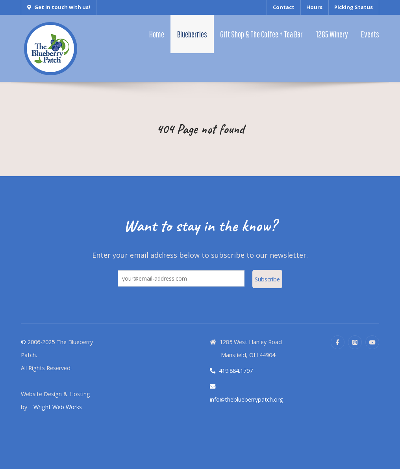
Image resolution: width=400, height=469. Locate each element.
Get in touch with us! (58, 7)
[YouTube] (372, 342)
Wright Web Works (57, 407)
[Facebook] (337, 342)
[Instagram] (355, 342)
